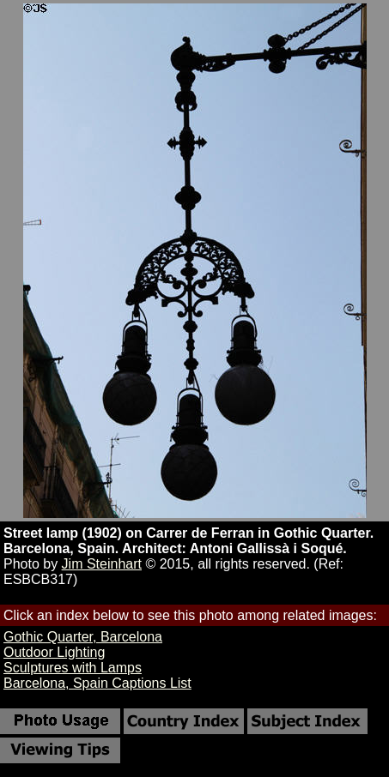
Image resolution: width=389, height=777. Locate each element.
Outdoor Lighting (54, 652)
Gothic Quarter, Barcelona (82, 636)
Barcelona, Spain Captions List (97, 683)
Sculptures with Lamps (72, 667)
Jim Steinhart (102, 564)
